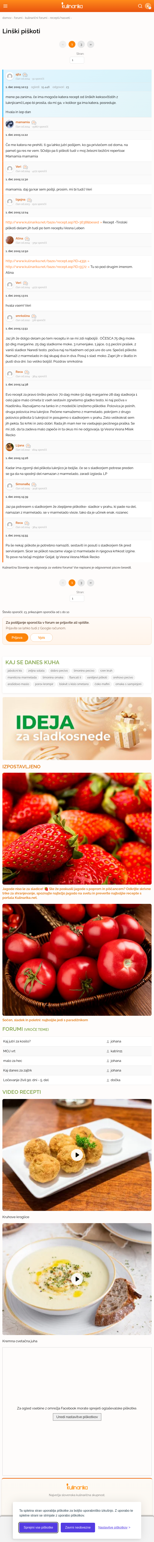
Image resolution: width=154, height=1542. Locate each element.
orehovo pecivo (123, 677)
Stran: (77, 57)
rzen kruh (106, 670)
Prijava (17, 638)
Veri (18, 166)
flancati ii (75, 677)
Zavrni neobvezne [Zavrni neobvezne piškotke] (78, 1527)
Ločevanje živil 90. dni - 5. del (26, 1080)
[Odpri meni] (5, 6)
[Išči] (140, 6)
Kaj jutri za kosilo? (17, 1041)
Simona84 (23, 484)
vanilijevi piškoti (97, 677)
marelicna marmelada (22, 677)
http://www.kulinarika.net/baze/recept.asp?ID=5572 (46, 267)
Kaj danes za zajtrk (17, 1070)
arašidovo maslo (18, 684)
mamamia (23, 122)
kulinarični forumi (36, 17)
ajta (18, 74)
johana (116, 1041)
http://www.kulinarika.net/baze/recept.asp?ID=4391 (46, 261)
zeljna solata (36, 670)
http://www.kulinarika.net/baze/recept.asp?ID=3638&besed (52, 222)
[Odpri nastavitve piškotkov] (114, 1527)
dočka (115, 1080)
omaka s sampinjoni (128, 684)
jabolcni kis (15, 670)
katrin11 (116, 1051)
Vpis (41, 638)
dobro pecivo (59, 670)
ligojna (20, 199)
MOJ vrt (9, 1051)
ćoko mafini (102, 684)
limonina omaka (53, 677)
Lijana (20, 445)
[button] (148, 6)
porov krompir (44, 684)
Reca (19, 372)
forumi (18, 17)
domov (6, 17)
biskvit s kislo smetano (74, 684)
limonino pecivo (84, 670)
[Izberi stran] (77, 60)
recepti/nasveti (60, 17)
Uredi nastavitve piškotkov (77, 1417)
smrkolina (23, 316)
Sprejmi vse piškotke (38, 1527)
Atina (19, 238)
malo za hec (12, 1061)
